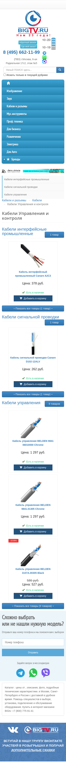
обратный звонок (28, 42)
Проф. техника (15, 121)
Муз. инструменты (17, 114)
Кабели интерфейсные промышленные (26, 179)
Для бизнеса (13, 129)
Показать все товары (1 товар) (33, 308)
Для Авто (12, 152)
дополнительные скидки (33, 750)
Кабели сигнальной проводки (20, 187)
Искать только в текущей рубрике (26, 75)
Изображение (14, 91)
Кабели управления (15, 194)
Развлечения (14, 137)
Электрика (12, 144)
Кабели (37, 200)
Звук (9, 99)
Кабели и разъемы (17, 106)
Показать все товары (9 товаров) (33, 606)
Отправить (33, 652)
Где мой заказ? (28, 46)
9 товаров (54, 403)
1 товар (54, 234)
